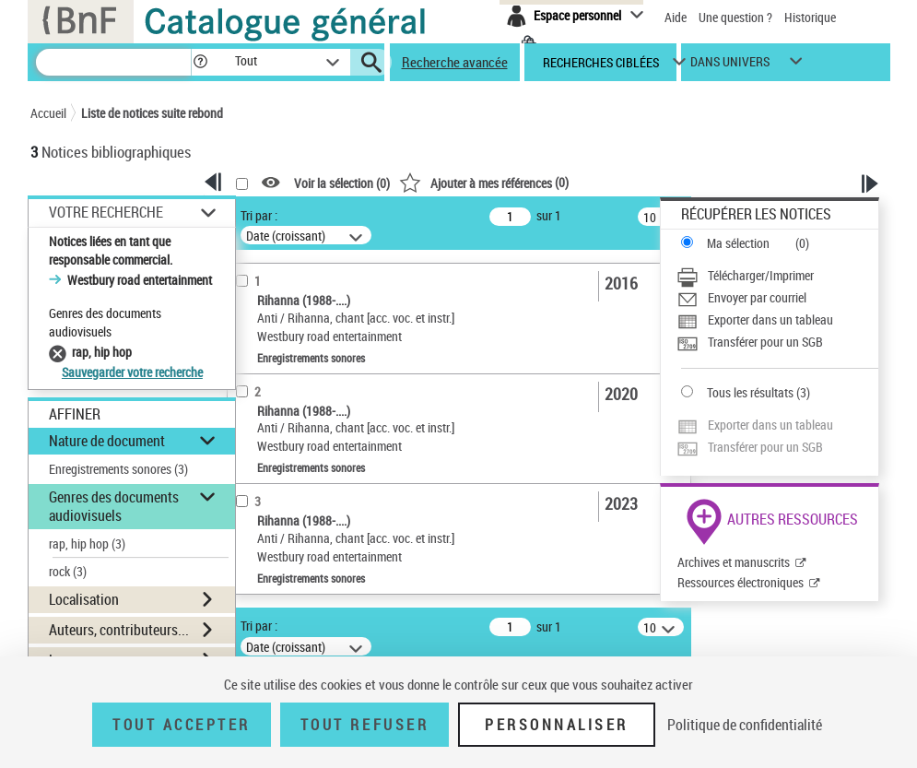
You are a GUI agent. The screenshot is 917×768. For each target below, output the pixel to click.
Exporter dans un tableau (770, 319)
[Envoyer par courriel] (777, 298)
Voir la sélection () (342, 183)
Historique (810, 17)
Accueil (48, 113)
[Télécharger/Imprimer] (777, 275)
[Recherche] (113, 62)
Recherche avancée (455, 62)
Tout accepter (181, 725)
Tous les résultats (750, 392)
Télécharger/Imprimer (761, 275)
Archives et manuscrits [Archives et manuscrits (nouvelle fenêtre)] (733, 562)
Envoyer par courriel (757, 297)
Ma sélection (738, 243)
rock (68, 571)
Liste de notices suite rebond (152, 113)
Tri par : (259, 215)
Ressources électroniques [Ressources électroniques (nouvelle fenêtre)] (740, 582)
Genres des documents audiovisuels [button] (114, 506)
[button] (200, 62)
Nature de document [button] (107, 441)
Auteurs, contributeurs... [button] (119, 630)
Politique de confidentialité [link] (744, 725)
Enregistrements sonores (118, 469)
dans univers (730, 66)
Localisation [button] (84, 599)
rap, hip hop (87, 543)
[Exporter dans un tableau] (777, 320)
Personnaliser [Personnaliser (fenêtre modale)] (557, 725)
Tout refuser (364, 725)
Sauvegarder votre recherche (132, 372)
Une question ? (735, 17)
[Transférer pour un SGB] (777, 342)
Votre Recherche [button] (106, 212)
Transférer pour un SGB (765, 341)
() (484, 182)
